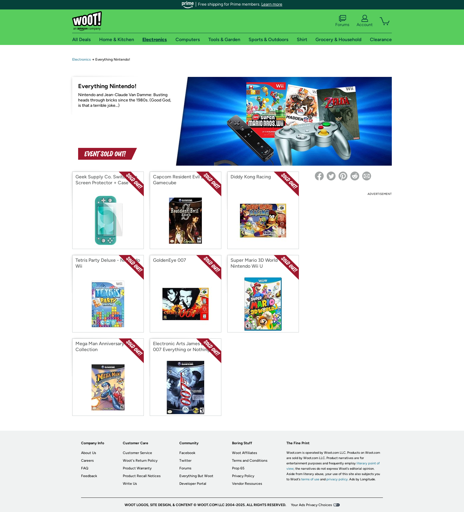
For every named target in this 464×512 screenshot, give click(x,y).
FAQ (84, 468)
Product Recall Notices (142, 476)
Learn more (271, 4)
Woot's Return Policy (140, 460)
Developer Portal (192, 484)
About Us (88, 453)
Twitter (185, 460)
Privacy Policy (243, 476)
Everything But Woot (196, 476)
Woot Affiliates (244, 453)
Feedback (89, 476)
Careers (87, 460)
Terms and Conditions (250, 460)
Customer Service (137, 453)
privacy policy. (337, 479)
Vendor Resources (247, 484)
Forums (342, 21)
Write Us (130, 484)
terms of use (310, 479)
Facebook (187, 453)
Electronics (81, 59)
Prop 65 (238, 468)
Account (365, 21)
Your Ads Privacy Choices (311, 505)
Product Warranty (137, 468)
